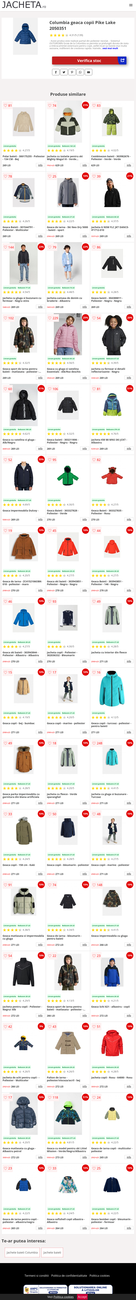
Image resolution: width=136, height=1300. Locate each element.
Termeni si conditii (37, 1276)
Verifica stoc (102, 60)
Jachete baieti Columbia (22, 1252)
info (40, 165)
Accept (82, 1297)
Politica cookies (100, 1276)
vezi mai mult (110, 48)
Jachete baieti (52, 1252)
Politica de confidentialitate (69, 1276)
